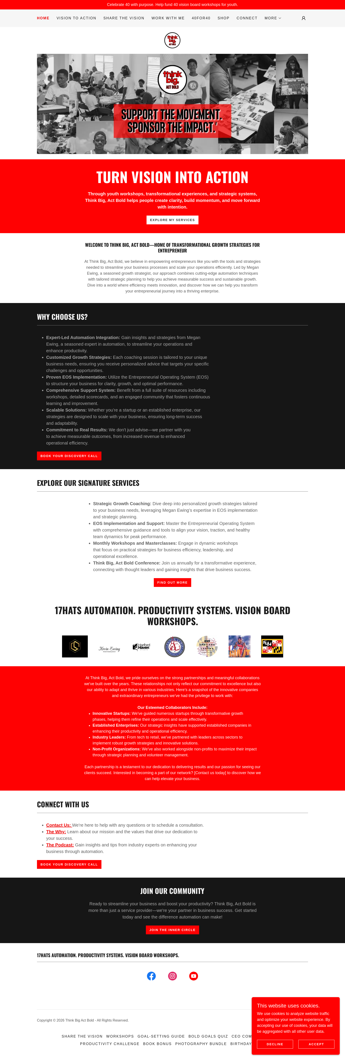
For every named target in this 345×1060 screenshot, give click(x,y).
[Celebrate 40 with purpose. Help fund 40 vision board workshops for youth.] (172, 5)
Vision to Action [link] (76, 18)
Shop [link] (224, 18)
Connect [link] (247, 18)
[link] (172, 40)
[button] (273, 18)
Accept (316, 1044)
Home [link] (43, 18)
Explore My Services (172, 220)
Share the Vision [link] (124, 18)
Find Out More (172, 582)
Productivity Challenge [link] (110, 1044)
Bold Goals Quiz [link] (208, 1036)
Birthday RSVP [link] (247, 1044)
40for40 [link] (201, 18)
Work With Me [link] (168, 18)
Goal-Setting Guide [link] (161, 1036)
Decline (275, 1044)
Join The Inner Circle (172, 930)
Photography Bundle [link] (201, 1044)
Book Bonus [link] (157, 1044)
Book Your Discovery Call (69, 456)
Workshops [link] (120, 1036)
